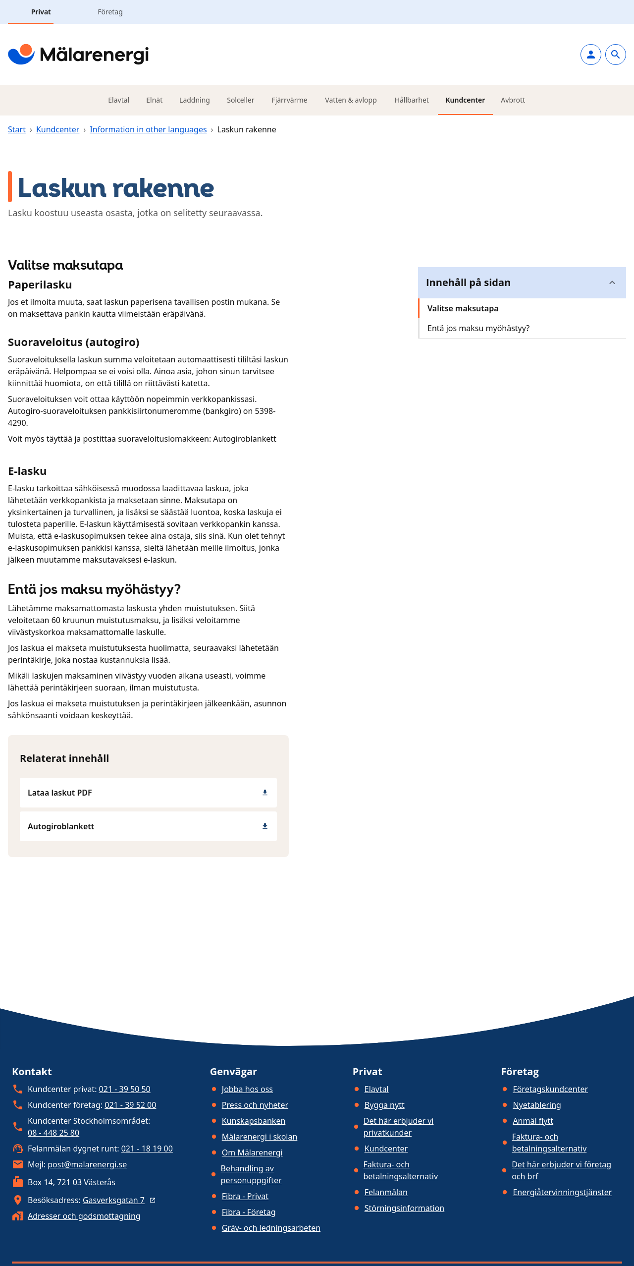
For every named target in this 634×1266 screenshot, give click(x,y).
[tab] (30, 12)
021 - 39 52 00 (130, 1104)
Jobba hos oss (247, 1089)
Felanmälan (386, 1192)
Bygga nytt (385, 1104)
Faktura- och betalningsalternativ (401, 1170)
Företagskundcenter (550, 1089)
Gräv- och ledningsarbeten (271, 1227)
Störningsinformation (404, 1208)
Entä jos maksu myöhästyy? (478, 328)
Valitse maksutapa (463, 308)
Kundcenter (58, 129)
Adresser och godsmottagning (84, 1215)
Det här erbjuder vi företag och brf (561, 1170)
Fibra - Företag (249, 1212)
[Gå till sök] (615, 54)
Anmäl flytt (533, 1120)
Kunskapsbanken (254, 1120)
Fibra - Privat (245, 1196)
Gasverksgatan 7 (120, 1200)
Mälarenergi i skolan (260, 1136)
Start (17, 129)
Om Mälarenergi (252, 1152)
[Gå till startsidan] (78, 54)
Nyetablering (537, 1104)
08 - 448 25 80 (53, 1132)
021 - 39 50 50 (125, 1089)
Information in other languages (148, 129)
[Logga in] (591, 54)
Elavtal (377, 1089)
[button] (522, 282)
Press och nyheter (255, 1104)
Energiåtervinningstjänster (562, 1192)
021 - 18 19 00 (147, 1148)
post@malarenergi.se (87, 1164)
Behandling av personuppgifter (251, 1174)
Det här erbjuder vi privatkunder (399, 1126)
